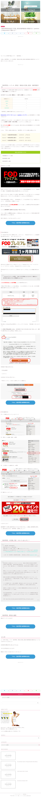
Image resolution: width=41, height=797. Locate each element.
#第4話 (7, 551)
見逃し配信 (2, 26)
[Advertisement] (20, 45)
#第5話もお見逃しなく (21, 551)
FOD (7, 103)
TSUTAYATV (6, 107)
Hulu (7, 105)
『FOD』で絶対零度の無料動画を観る (20, 222)
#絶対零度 (35, 550)
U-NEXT (6, 101)
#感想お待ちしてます (12, 551)
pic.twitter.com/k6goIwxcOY (32, 551)
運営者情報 (24, 794)
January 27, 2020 (33, 554)
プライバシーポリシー (18, 794)
